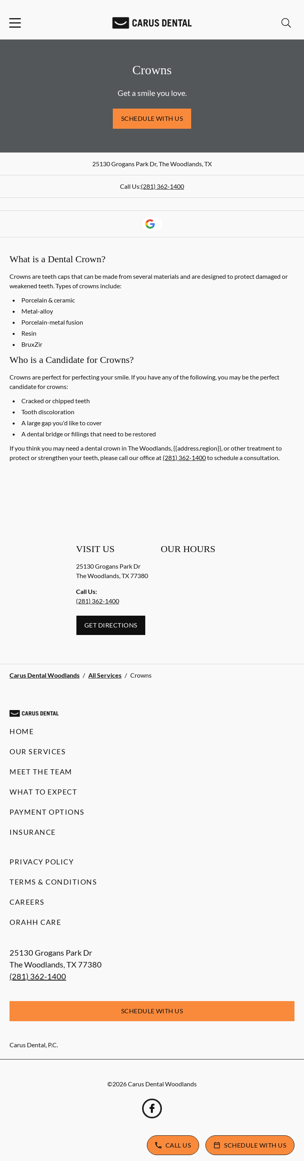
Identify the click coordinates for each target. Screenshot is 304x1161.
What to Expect (43, 791)
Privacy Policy (42, 861)
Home (22, 731)
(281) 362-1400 (162, 186)
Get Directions (110, 625)
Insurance (33, 832)
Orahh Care (35, 922)
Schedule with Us (152, 118)
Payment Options (47, 812)
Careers (27, 902)
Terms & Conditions (53, 881)
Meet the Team (41, 771)
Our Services (38, 751)
